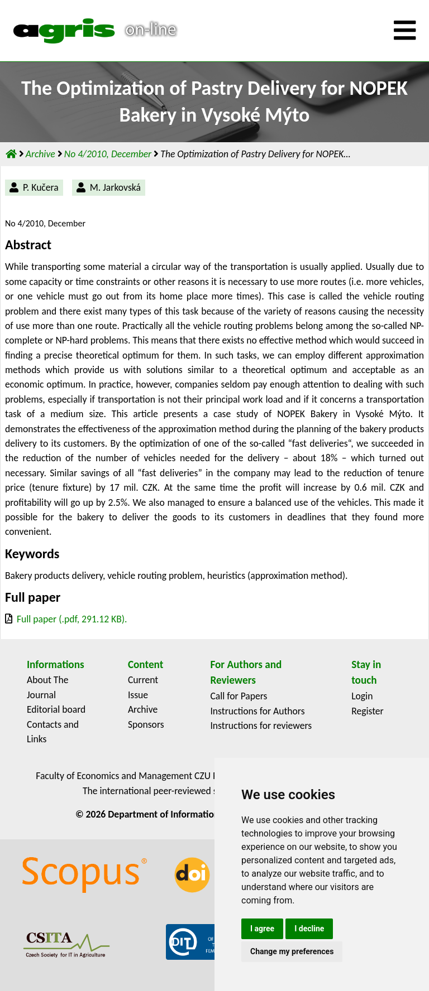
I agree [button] (262, 928)
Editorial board (56, 709)
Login (362, 696)
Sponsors (146, 724)
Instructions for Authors (257, 711)
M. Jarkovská (115, 187)
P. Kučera (41, 187)
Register (367, 711)
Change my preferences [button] (291, 951)
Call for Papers (238, 696)
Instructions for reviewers (261, 725)
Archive (42, 154)
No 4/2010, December (109, 154)
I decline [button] (309, 928)
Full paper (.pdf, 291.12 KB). (72, 619)
